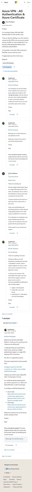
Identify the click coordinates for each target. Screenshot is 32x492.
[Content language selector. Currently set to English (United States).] (11, 464)
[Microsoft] (16, 2)
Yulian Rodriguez (9, 22)
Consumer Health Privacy (10, 482)
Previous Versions (16, 477)
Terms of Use (6, 484)
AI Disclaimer (6, 477)
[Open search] (24, 2)
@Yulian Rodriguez (13, 85)
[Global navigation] (1, 2)
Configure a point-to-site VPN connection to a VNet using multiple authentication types (15, 369)
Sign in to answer (6, 456)
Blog (4, 479)
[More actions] (28, 6)
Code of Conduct (16, 484)
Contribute (12, 479)
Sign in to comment (7, 314)
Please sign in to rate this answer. (14, 439)
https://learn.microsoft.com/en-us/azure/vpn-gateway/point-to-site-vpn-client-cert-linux (17, 407)
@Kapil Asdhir (12, 180)
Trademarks (6, 487)
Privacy (18, 479)
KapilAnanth (11, 78)
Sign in (29, 2)
